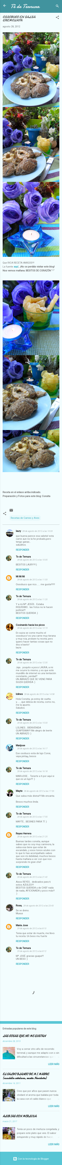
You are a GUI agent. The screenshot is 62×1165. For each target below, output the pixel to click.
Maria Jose (22, 925)
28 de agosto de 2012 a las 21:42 (32, 877)
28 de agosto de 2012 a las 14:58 (39, 694)
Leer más (53, 1064)
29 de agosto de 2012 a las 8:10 (31, 928)
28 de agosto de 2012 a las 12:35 (32, 662)
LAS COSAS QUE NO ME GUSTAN (24, 1036)
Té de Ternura (25, 6)
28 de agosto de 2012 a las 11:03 (32, 579)
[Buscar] (57, 7)
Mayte (19, 790)
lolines (19, 694)
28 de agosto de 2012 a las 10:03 (37, 531)
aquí (15, 266)
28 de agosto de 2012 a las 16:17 (32, 748)
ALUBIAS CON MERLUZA (19, 1116)
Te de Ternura (23, 556)
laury (18, 531)
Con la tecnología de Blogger (31, 1158)
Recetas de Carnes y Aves (25, 517)
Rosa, (19, 905)
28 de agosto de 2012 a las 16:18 (32, 771)
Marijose (20, 745)
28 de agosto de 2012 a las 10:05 (32, 560)
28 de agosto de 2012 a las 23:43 (38, 905)
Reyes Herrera (23, 833)
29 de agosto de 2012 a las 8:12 (31, 951)
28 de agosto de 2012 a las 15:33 (32, 723)
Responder (22, 550)
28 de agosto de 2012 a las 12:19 (32, 628)
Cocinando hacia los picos (30, 625)
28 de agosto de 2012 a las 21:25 (32, 836)
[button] (57, 17)
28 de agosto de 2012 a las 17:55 (32, 817)
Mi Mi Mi (20, 576)
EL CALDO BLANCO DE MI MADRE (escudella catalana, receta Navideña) (26, 1076)
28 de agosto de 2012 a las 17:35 (39, 791)
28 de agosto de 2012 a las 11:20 (32, 599)
